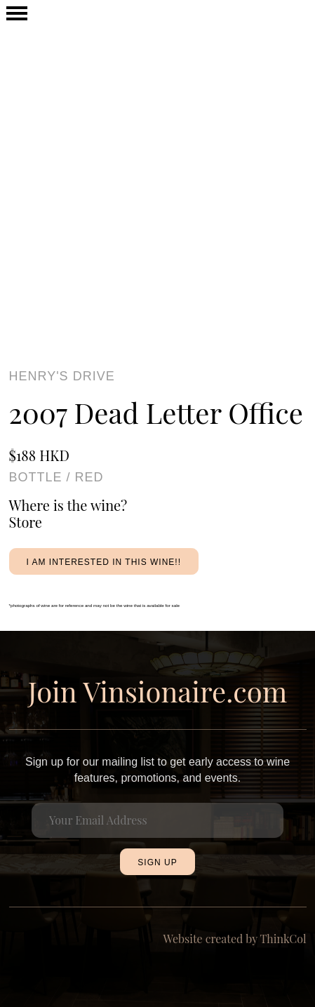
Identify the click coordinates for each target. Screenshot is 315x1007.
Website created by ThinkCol (235, 938)
